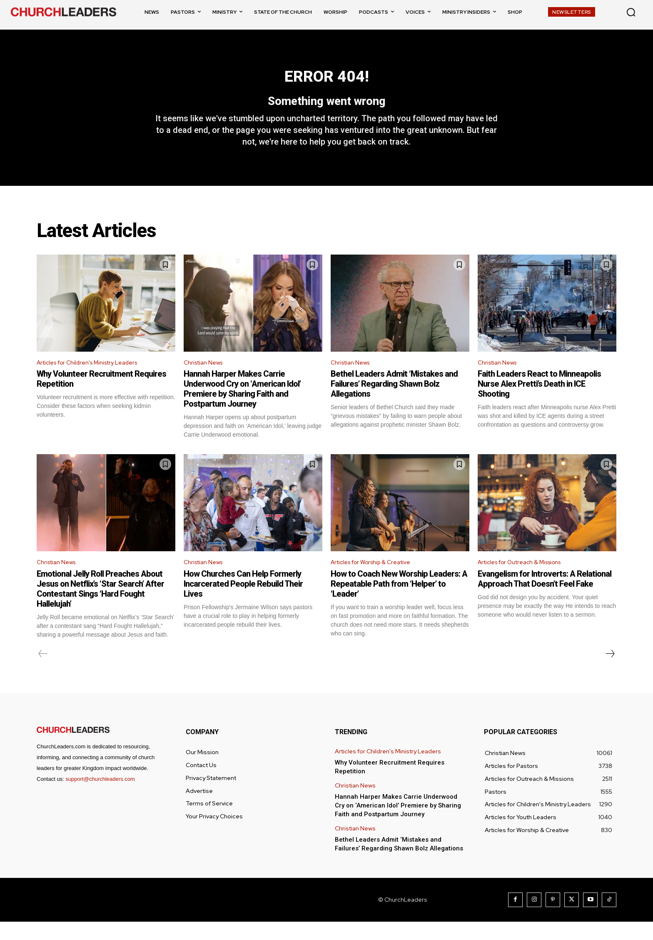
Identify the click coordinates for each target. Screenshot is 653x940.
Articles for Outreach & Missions (526, 579)
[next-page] (609, 672)
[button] (631, 12)
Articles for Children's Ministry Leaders (95, 378)
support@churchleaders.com (100, 797)
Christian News (206, 378)
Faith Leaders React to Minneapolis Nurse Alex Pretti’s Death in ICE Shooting (539, 400)
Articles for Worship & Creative (377, 579)
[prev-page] (43, 672)
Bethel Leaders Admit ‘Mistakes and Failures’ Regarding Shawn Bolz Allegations (394, 400)
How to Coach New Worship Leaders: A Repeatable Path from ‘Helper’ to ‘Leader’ (399, 602)
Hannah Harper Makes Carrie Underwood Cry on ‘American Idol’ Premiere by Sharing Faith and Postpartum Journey (242, 405)
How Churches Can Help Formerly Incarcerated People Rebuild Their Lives (243, 602)
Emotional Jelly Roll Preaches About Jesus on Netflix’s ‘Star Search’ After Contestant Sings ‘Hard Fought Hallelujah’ (100, 607)
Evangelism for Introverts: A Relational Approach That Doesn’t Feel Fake (544, 597)
